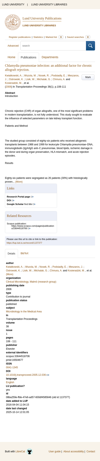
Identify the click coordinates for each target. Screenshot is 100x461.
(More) (19, 181)
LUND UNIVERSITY (13, 4)
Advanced (13, 45)
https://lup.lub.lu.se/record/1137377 (24, 243)
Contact (91, 451)
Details (11, 253)
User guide (55, 451)
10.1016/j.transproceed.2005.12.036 (26, 374)
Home (11, 57)
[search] (53, 46)
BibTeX (25, 253)
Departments (50, 57)
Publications (28, 57)
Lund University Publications (42, 18)
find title (19, 204)
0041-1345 (12, 367)
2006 (8, 86)
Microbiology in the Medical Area (24, 311)
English (10, 382)
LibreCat (24, 451)
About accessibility (73, 451)
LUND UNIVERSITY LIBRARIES (49, 4)
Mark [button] (88, 77)
